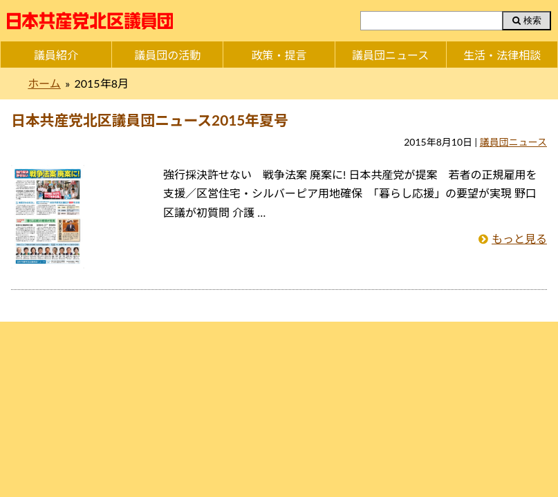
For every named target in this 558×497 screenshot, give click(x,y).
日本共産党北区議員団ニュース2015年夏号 (149, 119)
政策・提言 (279, 54)
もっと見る (519, 238)
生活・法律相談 (502, 54)
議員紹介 (56, 54)
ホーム (44, 83)
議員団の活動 (167, 54)
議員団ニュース (390, 54)
